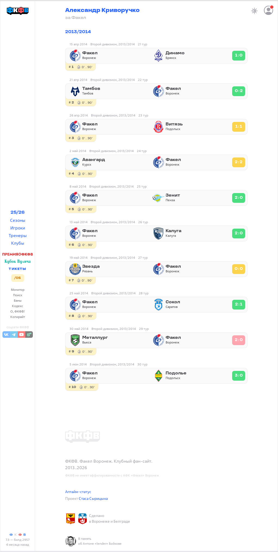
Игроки (17, 228)
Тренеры (18, 235)
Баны (17, 300)
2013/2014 (78, 32)
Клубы (17, 243)
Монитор (17, 289)
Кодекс (17, 306)
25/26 (18, 212)
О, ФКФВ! (17, 311)
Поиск (17, 295)
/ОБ (17, 278)
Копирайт (17, 316)
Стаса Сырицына (93, 498)
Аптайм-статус (78, 491)
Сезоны (17, 220)
